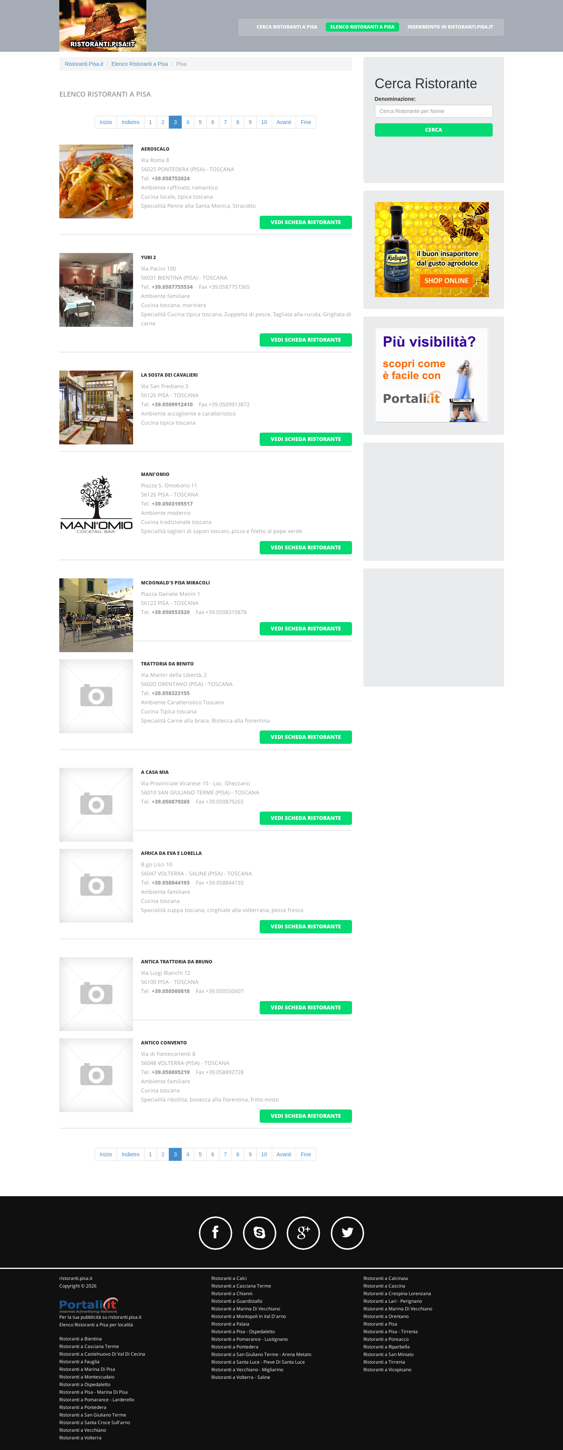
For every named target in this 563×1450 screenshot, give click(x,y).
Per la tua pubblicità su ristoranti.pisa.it (100, 1317)
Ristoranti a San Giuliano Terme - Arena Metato (261, 1354)
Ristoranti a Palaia (230, 1324)
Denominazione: (395, 99)
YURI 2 (148, 257)
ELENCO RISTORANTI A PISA (362, 27)
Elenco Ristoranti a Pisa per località (96, 1324)
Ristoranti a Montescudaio (86, 1377)
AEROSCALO (155, 149)
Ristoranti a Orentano (386, 1316)
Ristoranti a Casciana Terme (89, 1346)
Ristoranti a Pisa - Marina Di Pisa (93, 1392)
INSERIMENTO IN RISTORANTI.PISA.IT (450, 27)
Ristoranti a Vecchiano (82, 1430)
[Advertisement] (432, 501)
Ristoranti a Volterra (80, 1437)
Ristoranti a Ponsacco (386, 1339)
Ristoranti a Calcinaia (385, 1278)
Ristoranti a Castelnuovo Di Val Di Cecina (102, 1354)
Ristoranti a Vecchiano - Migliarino (247, 1369)
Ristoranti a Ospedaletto (84, 1384)
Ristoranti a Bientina (80, 1338)
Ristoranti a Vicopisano (387, 1369)
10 (264, 122)
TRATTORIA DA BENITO (167, 664)
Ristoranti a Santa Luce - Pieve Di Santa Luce (258, 1362)
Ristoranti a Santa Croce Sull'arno (94, 1422)
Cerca (433, 129)
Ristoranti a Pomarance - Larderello (96, 1399)
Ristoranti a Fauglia (79, 1361)
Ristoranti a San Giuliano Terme (92, 1415)
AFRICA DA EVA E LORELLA (171, 853)
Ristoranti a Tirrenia (384, 1362)
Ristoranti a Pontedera (82, 1407)
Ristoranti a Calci (229, 1278)
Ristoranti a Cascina (384, 1286)
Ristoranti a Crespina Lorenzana (397, 1293)
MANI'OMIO (155, 474)
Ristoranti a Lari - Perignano (392, 1301)
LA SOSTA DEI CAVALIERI (169, 375)
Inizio (106, 122)
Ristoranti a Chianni (231, 1293)
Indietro (131, 122)
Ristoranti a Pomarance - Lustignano (249, 1339)
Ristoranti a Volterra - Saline (240, 1377)
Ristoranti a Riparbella (386, 1346)
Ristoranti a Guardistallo (236, 1301)
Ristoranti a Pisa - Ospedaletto (243, 1331)
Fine (306, 122)
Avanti (284, 122)
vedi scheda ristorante (306, 222)
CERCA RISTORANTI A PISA (287, 27)
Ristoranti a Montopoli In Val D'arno (248, 1316)
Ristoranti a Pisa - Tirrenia (390, 1331)
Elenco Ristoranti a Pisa (139, 64)
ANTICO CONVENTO (164, 1042)
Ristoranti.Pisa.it (84, 64)
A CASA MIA (155, 772)
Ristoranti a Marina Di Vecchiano (245, 1308)
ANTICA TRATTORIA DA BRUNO (177, 961)
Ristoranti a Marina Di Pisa (87, 1369)
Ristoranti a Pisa (380, 1324)
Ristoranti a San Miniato (388, 1354)
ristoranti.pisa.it (75, 1278)
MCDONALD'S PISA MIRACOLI (175, 582)
